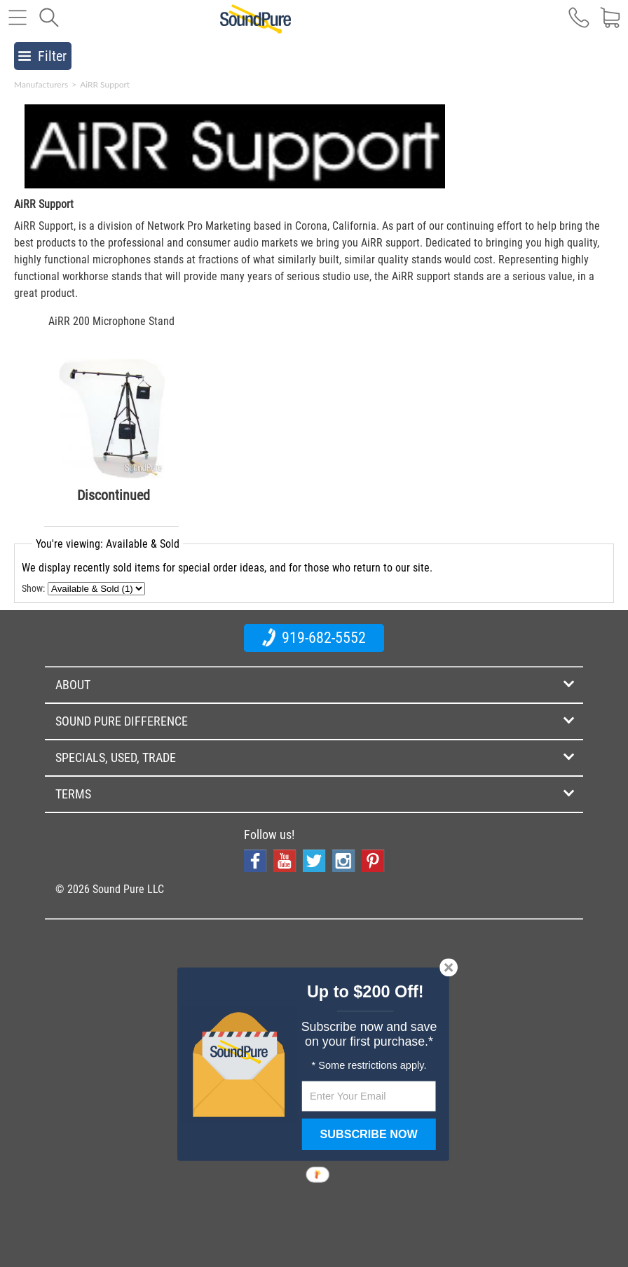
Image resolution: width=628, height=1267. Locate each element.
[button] (365, 992)
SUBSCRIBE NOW (369, 1134)
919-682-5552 (314, 637)
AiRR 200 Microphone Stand (111, 321)
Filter (42, 56)
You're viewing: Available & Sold (107, 544)
